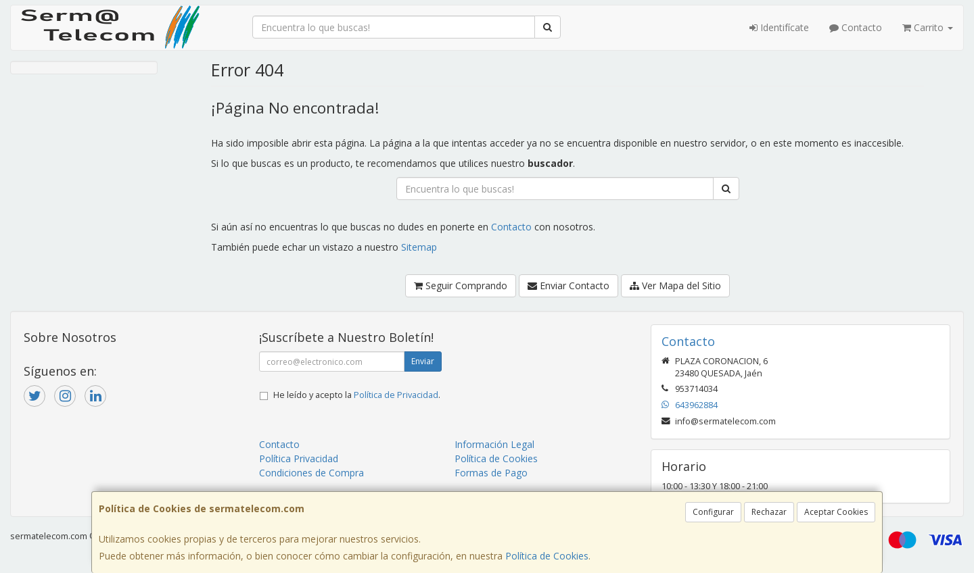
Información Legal (494, 444)
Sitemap (419, 247)
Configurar (713, 512)
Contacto (855, 27)
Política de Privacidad (396, 395)
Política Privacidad (298, 458)
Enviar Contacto (568, 285)
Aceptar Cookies (836, 512)
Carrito (927, 27)
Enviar (422, 361)
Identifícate (779, 27)
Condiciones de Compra (311, 472)
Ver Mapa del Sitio (675, 285)
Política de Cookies (546, 555)
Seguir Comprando (460, 285)
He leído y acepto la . (356, 395)
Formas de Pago (491, 472)
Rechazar (769, 512)
